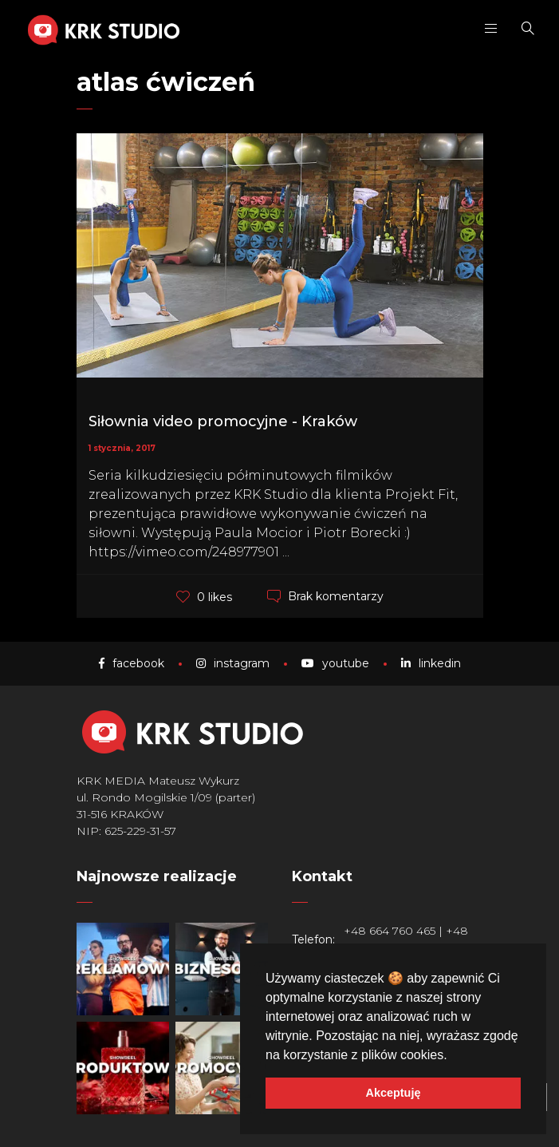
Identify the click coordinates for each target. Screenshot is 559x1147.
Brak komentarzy (336, 596)
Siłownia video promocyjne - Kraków (223, 421)
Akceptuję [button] (393, 1092)
